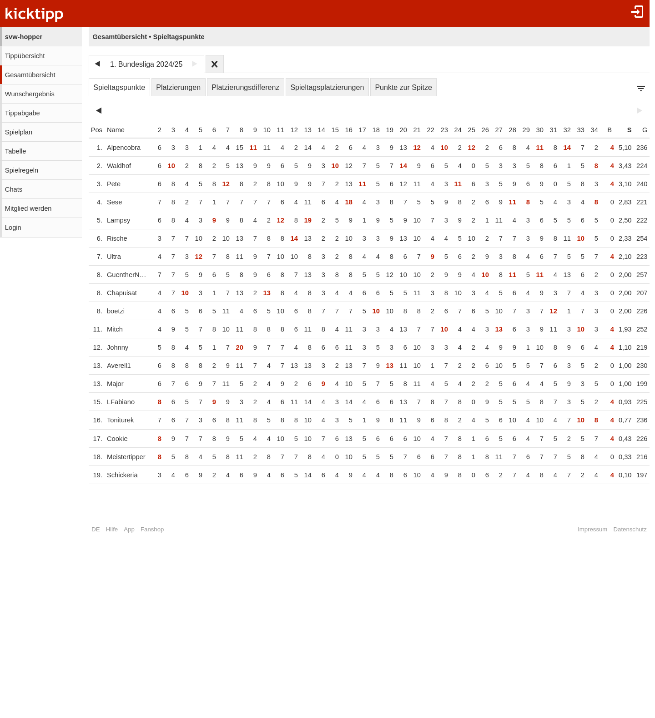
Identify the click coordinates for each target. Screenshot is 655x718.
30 (532, 130)
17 (355, 130)
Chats (13, 189)
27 (491, 130)
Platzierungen (178, 87)
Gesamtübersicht (30, 75)
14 (314, 130)
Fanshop (152, 529)
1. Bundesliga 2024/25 (146, 64)
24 (450, 130)
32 (560, 130)
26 (478, 130)
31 (546, 130)
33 (573, 130)
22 (423, 130)
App (129, 529)
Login (13, 227)
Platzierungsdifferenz (245, 87)
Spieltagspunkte (119, 87)
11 (273, 130)
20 (396, 130)
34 (587, 130)
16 (341, 130)
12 (287, 130)
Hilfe (112, 529)
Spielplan (18, 132)
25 (464, 130)
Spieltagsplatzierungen (327, 87)
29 (519, 130)
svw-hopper (23, 36)
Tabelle (15, 151)
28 (505, 130)
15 (328, 130)
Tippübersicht (25, 55)
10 (259, 130)
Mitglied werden (28, 208)
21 (409, 130)
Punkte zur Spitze (403, 87)
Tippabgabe (22, 113)
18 (369, 130)
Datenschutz (623, 529)
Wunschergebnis (30, 94)
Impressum (585, 529)
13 (300, 130)
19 (382, 130)
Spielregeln (21, 170)
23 (437, 130)
